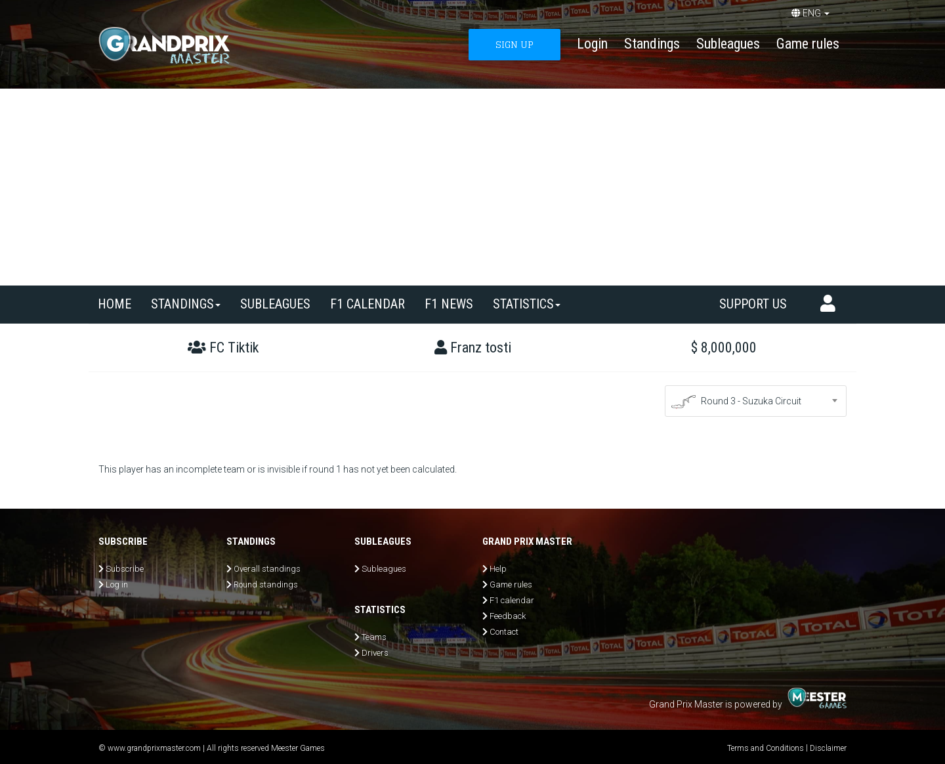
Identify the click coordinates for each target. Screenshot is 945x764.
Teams (374, 637)
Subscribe (125, 569)
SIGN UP (514, 44)
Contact (504, 632)
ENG (810, 13)
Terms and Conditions (765, 748)
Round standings (266, 584)
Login (592, 43)
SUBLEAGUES (275, 304)
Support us (753, 304)
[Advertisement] (472, 187)
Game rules (807, 43)
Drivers (375, 653)
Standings (652, 43)
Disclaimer (828, 748)
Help (498, 569)
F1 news (449, 304)
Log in (117, 584)
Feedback (508, 616)
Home (114, 304)
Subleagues (728, 43)
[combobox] (756, 401)
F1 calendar (367, 304)
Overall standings (267, 569)
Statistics (526, 304)
